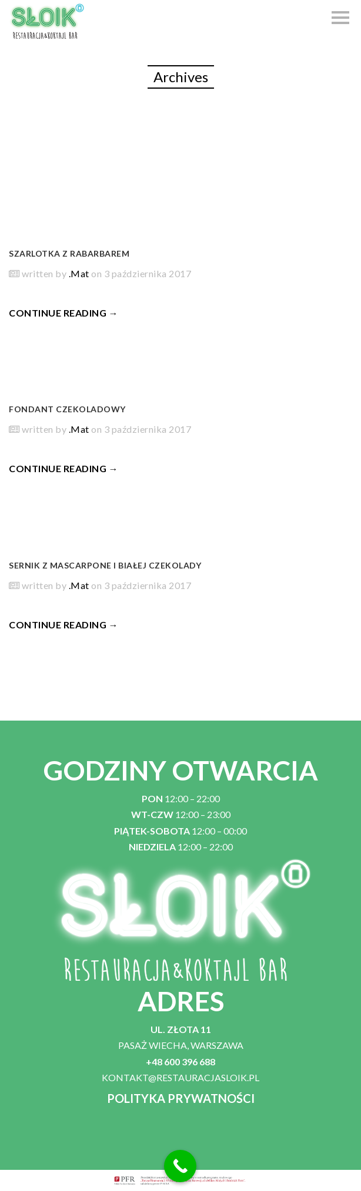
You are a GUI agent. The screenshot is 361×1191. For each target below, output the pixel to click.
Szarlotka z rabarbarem (69, 253)
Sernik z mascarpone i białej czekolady (105, 565)
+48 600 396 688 (180, 1061)
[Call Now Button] (180, 1166)
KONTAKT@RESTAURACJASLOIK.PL (180, 1077)
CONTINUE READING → (63, 312)
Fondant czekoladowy (67, 409)
